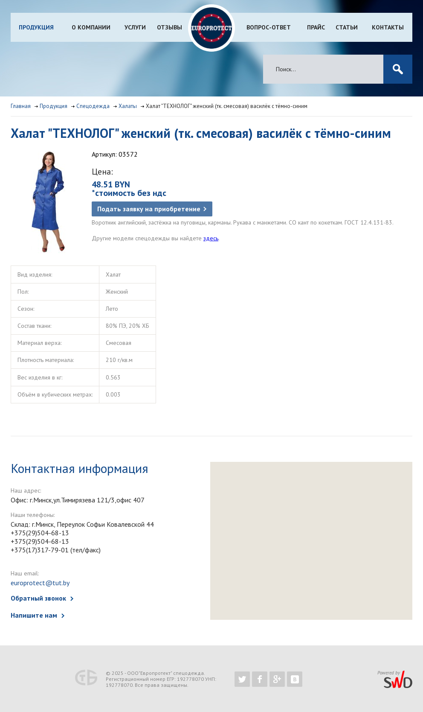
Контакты (388, 27)
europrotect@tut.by (40, 582)
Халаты (128, 106)
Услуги (135, 27)
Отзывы (169, 27)
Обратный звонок (38, 598)
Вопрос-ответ (268, 27)
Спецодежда (93, 106)
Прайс (316, 27)
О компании (91, 27)
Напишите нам (34, 615)
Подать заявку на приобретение (148, 208)
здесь (210, 238)
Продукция (36, 27)
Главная (21, 106)
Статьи (347, 27)
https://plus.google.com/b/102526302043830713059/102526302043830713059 (277, 679)
